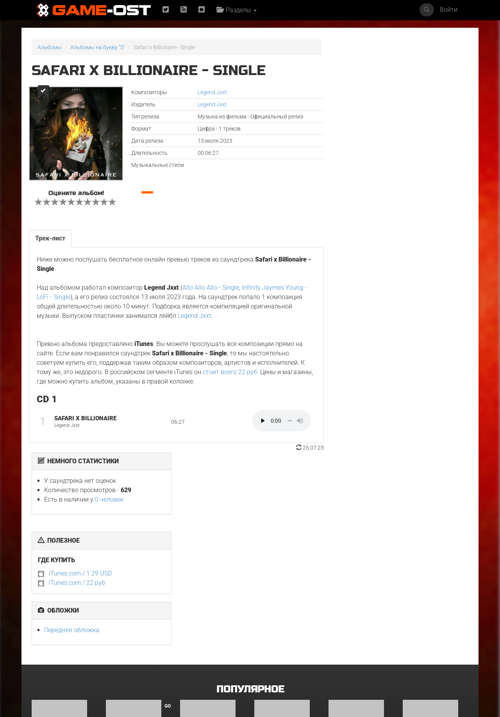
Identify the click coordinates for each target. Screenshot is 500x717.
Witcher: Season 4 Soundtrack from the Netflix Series (431, 648)
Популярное (250, 488)
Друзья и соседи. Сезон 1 (212, 560)
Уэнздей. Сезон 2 (424, 560)
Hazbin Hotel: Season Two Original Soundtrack (64, 562)
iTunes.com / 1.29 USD (377, 160)
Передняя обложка (368, 217)
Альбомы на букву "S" (97, 47)
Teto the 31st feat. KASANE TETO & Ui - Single (360, 562)
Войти (448, 9)
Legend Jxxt (211, 92)
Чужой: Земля (124, 643)
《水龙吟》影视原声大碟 (280, 643)
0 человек (406, 86)
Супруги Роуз (49, 643)
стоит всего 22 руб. (231, 371)
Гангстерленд (272, 560)
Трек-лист (50, 238)
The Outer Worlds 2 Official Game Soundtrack (353, 648)
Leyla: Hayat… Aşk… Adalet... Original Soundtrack (204, 648)
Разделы (236, 10)
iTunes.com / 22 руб (374, 170)
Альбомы (50, 47)
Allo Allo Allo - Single (210, 287)
